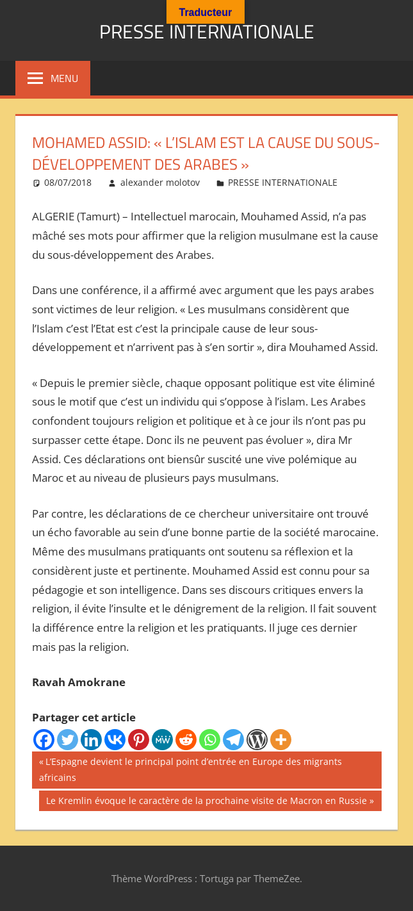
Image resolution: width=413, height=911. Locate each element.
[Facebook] (43, 739)
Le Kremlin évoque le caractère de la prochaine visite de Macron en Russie (206, 802)
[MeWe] (162, 739)
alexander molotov (160, 182)
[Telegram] (233, 739)
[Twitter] (67, 739)
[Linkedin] (91, 739)
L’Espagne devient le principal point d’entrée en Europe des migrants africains (190, 768)
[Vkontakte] (115, 739)
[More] (280, 739)
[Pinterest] (138, 739)
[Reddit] (186, 739)
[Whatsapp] (209, 739)
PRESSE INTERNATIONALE (207, 29)
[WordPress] (257, 739)
